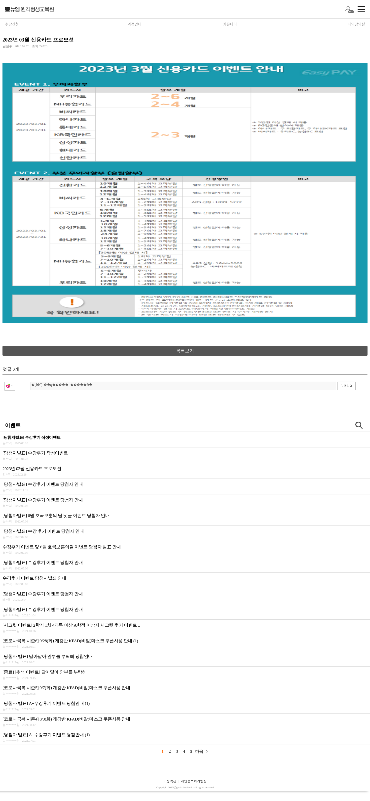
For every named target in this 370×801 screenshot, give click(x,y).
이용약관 (169, 781)
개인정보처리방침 (194, 781)
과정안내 (135, 24)
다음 (199, 751)
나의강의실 (356, 24)
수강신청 (12, 24)
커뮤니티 (230, 24)
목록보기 (185, 350)
